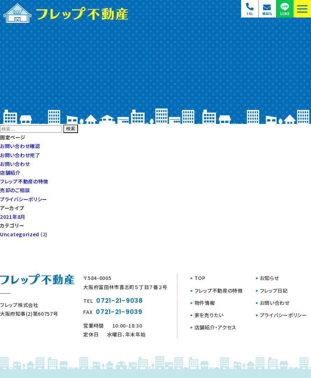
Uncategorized (19, 234)
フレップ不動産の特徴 (24, 181)
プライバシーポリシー (23, 199)
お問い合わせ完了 (20, 155)
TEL (113, 300)
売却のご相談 (15, 190)
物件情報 (205, 302)
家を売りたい (209, 315)
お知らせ (269, 277)
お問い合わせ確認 (20, 145)
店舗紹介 (10, 172)
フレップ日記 (274, 290)
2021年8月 (13, 216)
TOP (200, 277)
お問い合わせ (15, 163)
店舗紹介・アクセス (215, 327)
